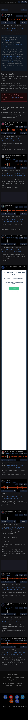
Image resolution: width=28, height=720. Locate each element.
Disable (14, 288)
